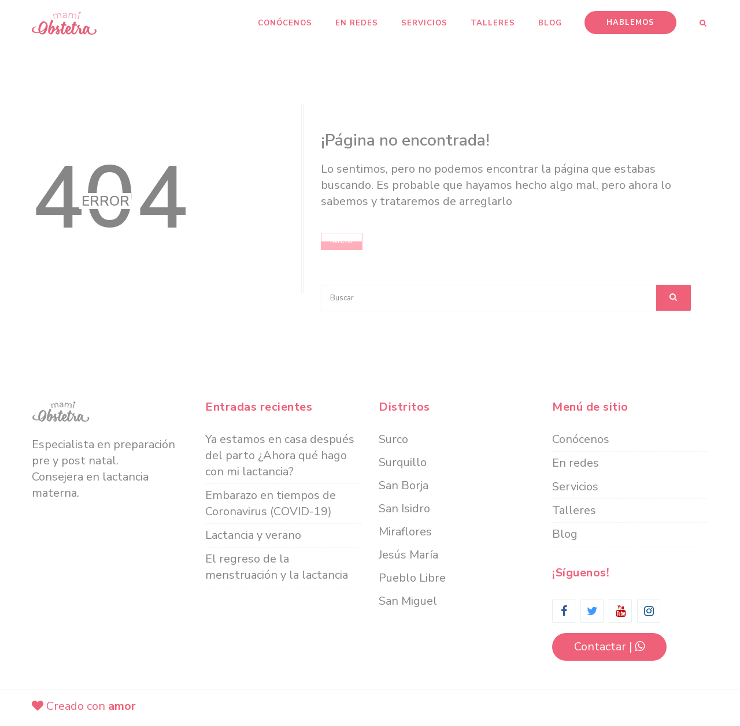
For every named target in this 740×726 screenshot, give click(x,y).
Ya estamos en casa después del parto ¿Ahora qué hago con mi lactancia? (279, 455)
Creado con (84, 706)
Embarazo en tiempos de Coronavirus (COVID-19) (270, 503)
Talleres (493, 23)
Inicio (341, 241)
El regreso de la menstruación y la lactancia (276, 567)
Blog (550, 23)
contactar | (609, 646)
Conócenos (285, 23)
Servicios (424, 23)
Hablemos (630, 22)
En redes (356, 23)
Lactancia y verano (253, 535)
